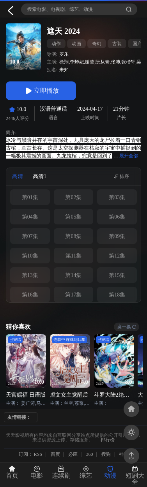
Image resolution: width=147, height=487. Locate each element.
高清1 (39, 176)
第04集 (30, 217)
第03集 (117, 197)
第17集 (73, 295)
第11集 (73, 256)
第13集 (30, 275)
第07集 (30, 236)
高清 (17, 176)
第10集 (30, 256)
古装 (117, 43)
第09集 (117, 236)
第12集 (117, 256)
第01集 (30, 197)
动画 (76, 43)
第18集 (117, 295)
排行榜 (108, 440)
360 (89, 454)
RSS (38, 454)
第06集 (117, 217)
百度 (55, 454)
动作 (56, 43)
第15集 (117, 275)
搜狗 (106, 454)
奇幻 (96, 43)
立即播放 (41, 90)
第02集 (73, 197)
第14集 (73, 275)
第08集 (73, 236)
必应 (73, 454)
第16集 (30, 295)
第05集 (73, 217)
